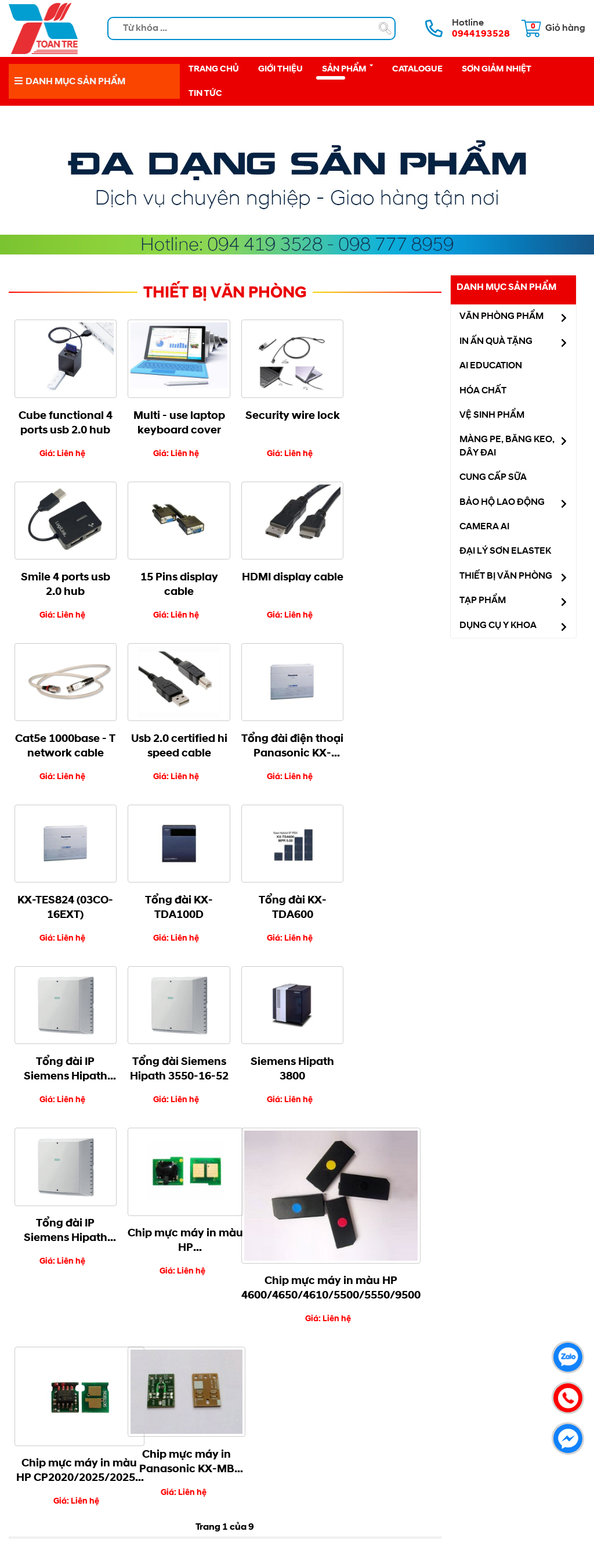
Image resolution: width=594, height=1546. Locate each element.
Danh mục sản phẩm (506, 287)
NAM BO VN (297, 1527)
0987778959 (431, 1339)
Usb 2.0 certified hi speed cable (387, 576)
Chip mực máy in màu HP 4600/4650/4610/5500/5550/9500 (212, 1110)
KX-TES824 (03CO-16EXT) (171, 733)
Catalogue (417, 68)
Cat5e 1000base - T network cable (279, 576)
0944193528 (431, 1321)
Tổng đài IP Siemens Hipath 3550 (387, 890)
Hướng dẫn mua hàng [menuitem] (80, 1431)
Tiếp (247, 1194)
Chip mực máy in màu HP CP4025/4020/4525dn (72, 1062)
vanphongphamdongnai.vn (324, 1349)
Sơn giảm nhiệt (496, 68)
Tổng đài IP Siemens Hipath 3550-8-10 (62, 890)
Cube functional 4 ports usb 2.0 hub (63, 418)
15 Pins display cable (63, 576)
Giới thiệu (280, 68)
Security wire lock (278, 411)
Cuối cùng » (292, 1194)
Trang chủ (214, 68)
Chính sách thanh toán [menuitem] (82, 1444)
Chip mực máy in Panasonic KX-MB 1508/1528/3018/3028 (398, 1063)
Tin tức (205, 93)
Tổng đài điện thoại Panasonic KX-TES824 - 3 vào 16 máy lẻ (62, 733)
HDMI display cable (171, 576)
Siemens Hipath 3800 (279, 890)
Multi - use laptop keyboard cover (171, 418)
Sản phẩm (347, 67)
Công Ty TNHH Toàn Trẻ (280, 1432)
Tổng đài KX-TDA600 (387, 733)
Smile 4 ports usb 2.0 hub (387, 418)
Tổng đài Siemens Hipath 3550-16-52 (171, 890)
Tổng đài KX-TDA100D (279, 733)
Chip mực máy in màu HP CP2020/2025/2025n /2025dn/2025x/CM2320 (296, 1073)
